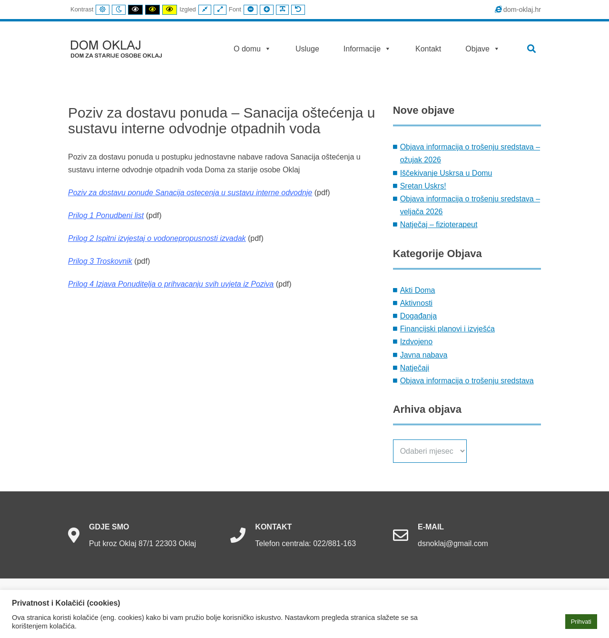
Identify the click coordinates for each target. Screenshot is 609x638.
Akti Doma (417, 290)
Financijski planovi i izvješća (447, 329)
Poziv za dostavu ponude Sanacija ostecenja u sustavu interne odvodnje (190, 193)
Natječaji (414, 368)
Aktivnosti (416, 303)
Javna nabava (424, 355)
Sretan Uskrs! (423, 186)
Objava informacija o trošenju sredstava (467, 381)
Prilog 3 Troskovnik (100, 261)
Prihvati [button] (581, 621)
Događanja (418, 316)
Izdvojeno (416, 342)
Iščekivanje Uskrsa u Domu (446, 173)
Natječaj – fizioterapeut (439, 224)
